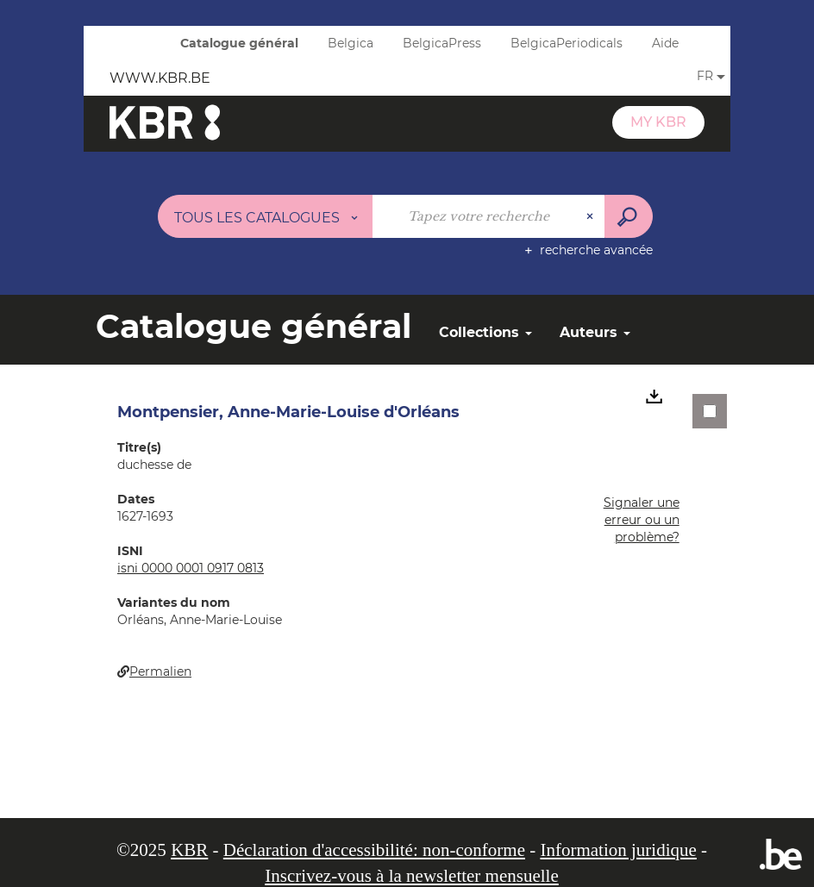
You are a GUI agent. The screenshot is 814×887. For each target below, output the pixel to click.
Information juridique (618, 850)
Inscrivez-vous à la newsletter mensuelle (412, 875)
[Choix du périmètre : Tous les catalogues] (265, 216)
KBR (189, 850)
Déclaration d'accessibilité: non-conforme (374, 850)
